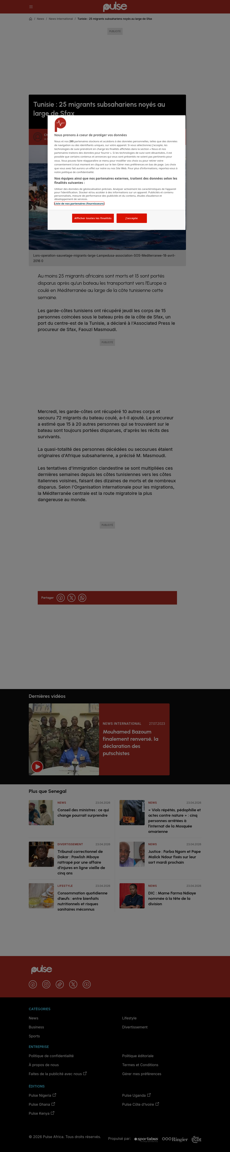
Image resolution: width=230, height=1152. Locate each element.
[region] (117, 172)
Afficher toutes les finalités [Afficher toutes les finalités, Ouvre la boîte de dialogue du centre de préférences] (92, 218)
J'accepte (132, 218)
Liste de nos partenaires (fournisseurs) (79, 203)
